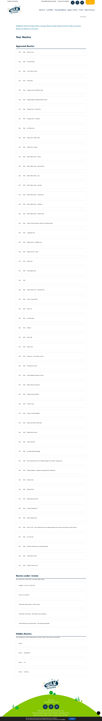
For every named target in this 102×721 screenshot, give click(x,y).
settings (63, 719)
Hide (24, 52)
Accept (72, 718)
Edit (20, 52)
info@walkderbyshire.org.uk (51, 702)
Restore (20, 643)
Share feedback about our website (48, 1)
